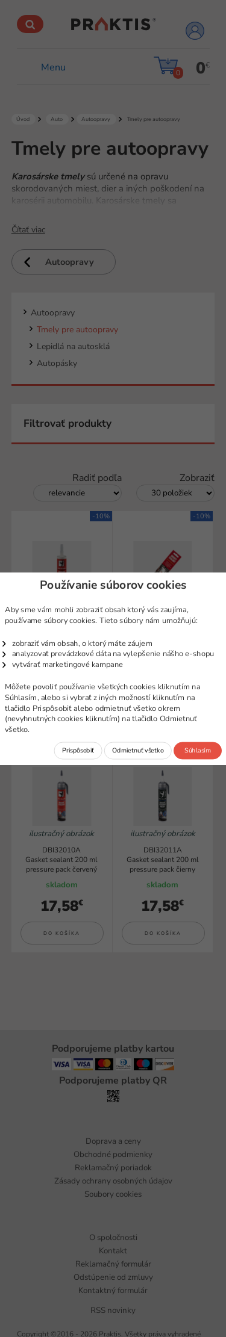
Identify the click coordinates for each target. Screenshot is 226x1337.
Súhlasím (197, 750)
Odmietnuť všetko (137, 750)
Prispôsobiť (78, 750)
